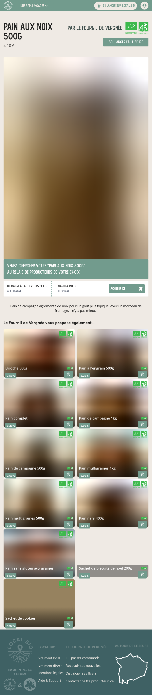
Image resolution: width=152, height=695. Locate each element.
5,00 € (84, 425)
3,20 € (11, 425)
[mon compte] (144, 6)
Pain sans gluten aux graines (29, 568)
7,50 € (11, 375)
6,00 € (84, 475)
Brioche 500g (16, 368)
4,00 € (11, 626)
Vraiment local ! (50, 658)
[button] (34, 5)
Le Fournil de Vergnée (98, 28)
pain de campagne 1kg (98, 418)
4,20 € (84, 576)
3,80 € (84, 526)
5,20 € (84, 375)
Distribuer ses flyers (81, 673)
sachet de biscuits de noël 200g (105, 568)
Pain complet (16, 418)
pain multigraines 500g (24, 518)
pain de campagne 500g (25, 468)
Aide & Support (49, 680)
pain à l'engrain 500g (96, 368)
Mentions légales (51, 673)
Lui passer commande (83, 658)
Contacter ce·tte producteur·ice (90, 681)
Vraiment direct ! (50, 666)
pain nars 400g (91, 518)
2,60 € (11, 475)
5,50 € (11, 576)
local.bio (46, 647)
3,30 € (11, 526)
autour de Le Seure (131, 646)
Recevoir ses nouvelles (83, 665)
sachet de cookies (20, 618)
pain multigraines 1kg (97, 468)
